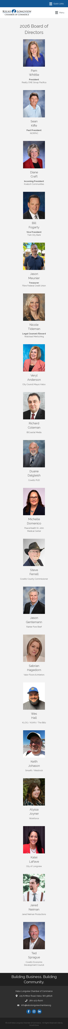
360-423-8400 (36, 1000)
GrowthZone (34, 1025)
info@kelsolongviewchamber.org (36, 1005)
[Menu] (57, 3)
